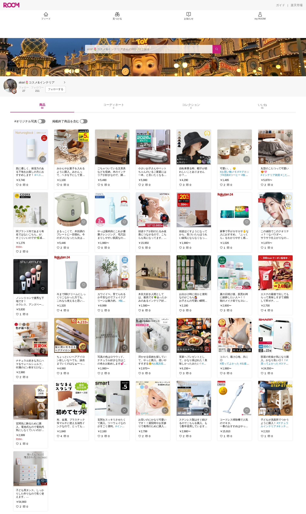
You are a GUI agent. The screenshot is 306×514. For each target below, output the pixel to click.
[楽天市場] (297, 5)
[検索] (216, 49)
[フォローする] (55, 89)
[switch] (41, 121)
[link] (30, 147)
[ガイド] (280, 5)
